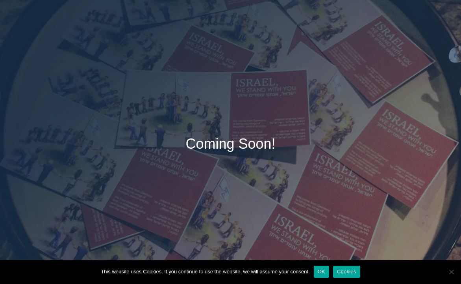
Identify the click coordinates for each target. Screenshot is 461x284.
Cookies (346, 272)
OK (321, 272)
